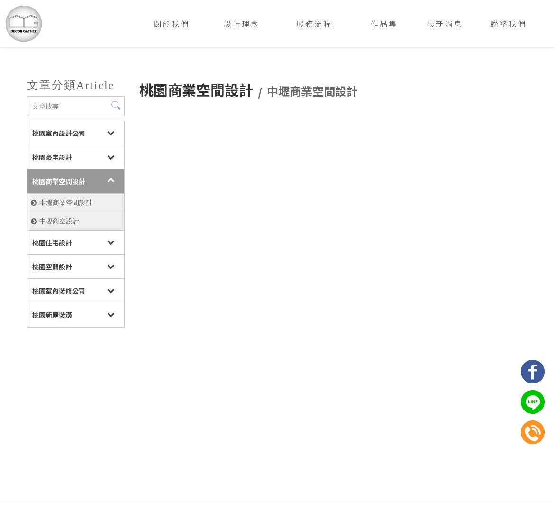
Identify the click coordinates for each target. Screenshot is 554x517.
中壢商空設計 (58, 221)
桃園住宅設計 (51, 242)
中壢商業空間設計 (64, 202)
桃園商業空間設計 (57, 181)
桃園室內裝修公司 (57, 290)
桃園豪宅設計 (51, 157)
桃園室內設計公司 (57, 133)
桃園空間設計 (51, 266)
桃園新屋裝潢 (51, 315)
